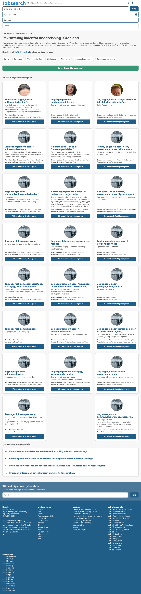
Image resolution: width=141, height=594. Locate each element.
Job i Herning (8, 581)
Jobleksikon (43, 527)
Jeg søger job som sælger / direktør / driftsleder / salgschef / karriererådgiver (116, 102)
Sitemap (41, 536)
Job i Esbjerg (7, 566)
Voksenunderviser (34, 59)
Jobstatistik (42, 529)
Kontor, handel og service (83, 518)
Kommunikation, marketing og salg (87, 516)
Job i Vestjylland (115, 541)
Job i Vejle (6, 575)
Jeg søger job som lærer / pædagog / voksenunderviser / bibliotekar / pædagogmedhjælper (70, 286)
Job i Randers (8, 568)
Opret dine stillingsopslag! (70, 68)
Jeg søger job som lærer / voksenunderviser (65, 330)
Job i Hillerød (7, 579)
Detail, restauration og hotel (84, 509)
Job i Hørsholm (8, 583)
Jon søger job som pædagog (20, 241)
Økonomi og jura (80, 527)
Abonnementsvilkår (46, 516)
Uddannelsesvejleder (83, 59)
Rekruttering (7, 33)
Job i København (9, 556)
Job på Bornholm (115, 534)
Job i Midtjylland (115, 543)
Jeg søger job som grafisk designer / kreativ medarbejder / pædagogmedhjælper (116, 331)
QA (39, 525)
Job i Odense (7, 561)
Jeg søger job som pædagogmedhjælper (62, 100)
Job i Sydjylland (114, 545)
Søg (134, 9)
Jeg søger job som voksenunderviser (15, 372)
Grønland (31, 33)
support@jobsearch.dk (12, 514)
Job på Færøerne (115, 550)
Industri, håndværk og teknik (85, 511)
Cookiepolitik (43, 520)
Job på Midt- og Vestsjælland (120, 525)
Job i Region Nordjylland (118, 518)
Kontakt (41, 511)
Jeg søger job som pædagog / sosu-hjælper (70, 242)
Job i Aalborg (8, 563)
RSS (39, 538)
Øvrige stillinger (79, 529)
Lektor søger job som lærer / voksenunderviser (112, 242)
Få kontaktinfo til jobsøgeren (24, 121)
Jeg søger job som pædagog (20, 328)
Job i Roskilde (8, 577)
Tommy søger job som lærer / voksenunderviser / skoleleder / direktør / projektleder (114, 149)
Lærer (6, 59)
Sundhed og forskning (82, 523)
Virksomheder (43, 532)
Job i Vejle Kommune (116, 511)
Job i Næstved (8, 590)
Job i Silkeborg (8, 572)
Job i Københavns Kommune (120, 509)
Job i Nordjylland (115, 536)
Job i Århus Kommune (117, 514)
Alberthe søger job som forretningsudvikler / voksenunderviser (64, 149)
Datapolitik (42, 518)
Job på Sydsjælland (116, 527)
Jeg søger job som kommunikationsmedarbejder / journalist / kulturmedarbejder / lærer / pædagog (22, 195)
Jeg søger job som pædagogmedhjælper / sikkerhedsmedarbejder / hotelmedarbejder (111, 287)
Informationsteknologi (82, 514)
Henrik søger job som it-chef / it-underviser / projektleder (69, 193)
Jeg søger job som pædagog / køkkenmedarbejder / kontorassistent (67, 374)
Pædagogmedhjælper (106, 59)
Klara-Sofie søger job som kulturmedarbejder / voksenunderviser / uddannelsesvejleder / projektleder (24, 103)
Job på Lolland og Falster (118, 529)
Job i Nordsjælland (116, 523)
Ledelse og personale (82, 520)
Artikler (41, 523)
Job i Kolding (7, 570)
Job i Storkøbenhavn (117, 520)
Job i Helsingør (8, 586)
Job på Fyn (113, 532)
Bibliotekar (65, 59)
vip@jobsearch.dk (22, 52)
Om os (40, 509)
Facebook (3, 534)
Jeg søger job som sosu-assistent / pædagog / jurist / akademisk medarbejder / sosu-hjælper (24, 286)
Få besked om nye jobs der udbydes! (128, 3)
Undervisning (20, 33)
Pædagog (18, 59)
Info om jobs (43, 534)
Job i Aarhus (7, 559)
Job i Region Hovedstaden (119, 516)
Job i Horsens (8, 588)
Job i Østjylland (114, 538)
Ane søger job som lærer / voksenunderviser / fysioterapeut (115, 193)
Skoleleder (51, 59)
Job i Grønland (114, 547)
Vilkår (40, 514)
